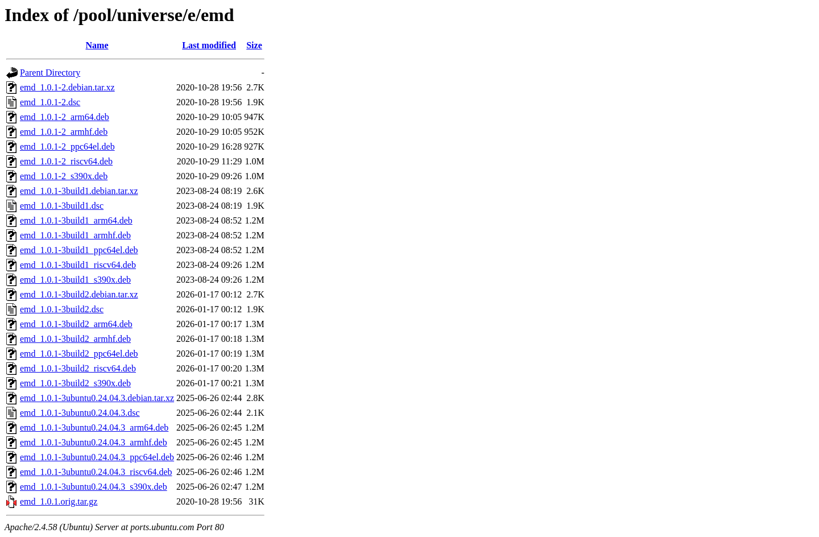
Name (97, 45)
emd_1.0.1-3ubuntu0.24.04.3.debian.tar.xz (97, 398)
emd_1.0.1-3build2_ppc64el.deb (79, 353)
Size (254, 45)
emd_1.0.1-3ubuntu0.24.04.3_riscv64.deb (96, 472)
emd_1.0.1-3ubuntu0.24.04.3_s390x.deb (93, 486)
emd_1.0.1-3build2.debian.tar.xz (79, 294)
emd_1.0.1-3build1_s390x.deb (75, 279)
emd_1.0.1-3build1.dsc (62, 205)
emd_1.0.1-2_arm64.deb (64, 117)
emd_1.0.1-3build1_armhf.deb (75, 235)
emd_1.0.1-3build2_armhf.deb (75, 339)
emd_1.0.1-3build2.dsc (62, 309)
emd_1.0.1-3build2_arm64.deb (76, 324)
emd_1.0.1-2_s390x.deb (63, 176)
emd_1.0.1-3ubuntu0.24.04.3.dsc (80, 413)
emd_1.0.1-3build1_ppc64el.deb (79, 250)
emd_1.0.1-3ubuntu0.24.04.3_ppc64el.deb (97, 457)
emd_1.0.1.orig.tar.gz (58, 501)
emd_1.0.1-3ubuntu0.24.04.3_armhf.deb (93, 442)
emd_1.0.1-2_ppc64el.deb (67, 146)
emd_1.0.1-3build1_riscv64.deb (78, 265)
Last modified (209, 45)
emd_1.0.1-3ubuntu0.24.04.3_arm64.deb (94, 427)
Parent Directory (50, 72)
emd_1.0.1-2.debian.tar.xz (67, 87)
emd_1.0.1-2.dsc (50, 102)
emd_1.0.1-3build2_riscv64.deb (78, 368)
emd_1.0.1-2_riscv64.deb (66, 161)
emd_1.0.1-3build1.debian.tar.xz (79, 191)
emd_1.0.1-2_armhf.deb (63, 132)
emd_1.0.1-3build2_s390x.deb (75, 383)
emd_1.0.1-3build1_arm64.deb (76, 220)
